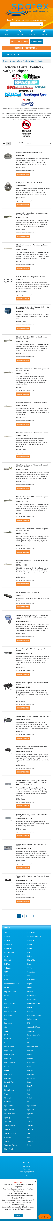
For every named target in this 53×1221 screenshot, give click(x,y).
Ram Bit (30, 1086)
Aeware (7, 936)
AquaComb (8, 944)
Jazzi (6, 1031)
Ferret (6, 995)
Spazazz (7, 1121)
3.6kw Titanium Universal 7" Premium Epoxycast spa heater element (32, 465)
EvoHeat (30, 992)
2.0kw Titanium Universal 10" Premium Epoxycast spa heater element (32, 369)
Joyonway (31, 1031)
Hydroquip (8, 1015)
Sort (21, 143)
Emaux (29, 988)
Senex (6, 1094)
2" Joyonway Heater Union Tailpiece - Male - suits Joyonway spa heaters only (32, 307)
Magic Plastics (9, 1047)
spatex (29, 1118)
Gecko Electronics (33, 1003)
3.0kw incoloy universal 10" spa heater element (31, 402)
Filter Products (11, 55)
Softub (29, 1098)
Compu (7, 976)
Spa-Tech (30, 1110)
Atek (6, 956)
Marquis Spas (9, 1055)
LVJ (5, 1043)
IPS (28, 1023)
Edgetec (30, 984)
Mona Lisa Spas (10, 1062)
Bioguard (7, 960)
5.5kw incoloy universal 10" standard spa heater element (32, 561)
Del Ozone (31, 980)
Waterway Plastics (10, 1145)
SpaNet (30, 1114)
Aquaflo (30, 944)
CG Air (29, 968)
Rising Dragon (9, 1090)
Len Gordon (8, 1039)
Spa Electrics (32, 1106)
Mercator (7, 1058)
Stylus (29, 1121)
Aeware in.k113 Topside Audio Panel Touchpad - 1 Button (32, 683)
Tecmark (30, 1129)
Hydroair (30, 1011)
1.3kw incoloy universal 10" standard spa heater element (32, 245)
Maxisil (29, 1055)
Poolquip (7, 1078)
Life (28, 1039)
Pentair (7, 1070)
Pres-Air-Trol (9, 1082)
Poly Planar (8, 1074)
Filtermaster (31, 995)
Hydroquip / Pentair (34, 1015)
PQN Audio (31, 1078)
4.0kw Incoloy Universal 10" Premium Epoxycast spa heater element (32, 497)
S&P (28, 1090)
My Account (26, 1166)
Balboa (29, 956)
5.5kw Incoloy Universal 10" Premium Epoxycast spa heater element (32, 529)
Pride (29, 1082)
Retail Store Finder (19, 42)
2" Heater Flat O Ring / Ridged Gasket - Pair (30, 277)
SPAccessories (9, 1114)
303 (5, 932)
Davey (6, 980)
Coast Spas (31, 972)
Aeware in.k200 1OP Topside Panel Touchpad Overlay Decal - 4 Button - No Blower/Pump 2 (31, 781)
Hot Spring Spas (10, 1011)
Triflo (29, 1133)
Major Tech (8, 1051)
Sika (28, 1094)
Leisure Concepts (33, 1035)
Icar (5, 1019)
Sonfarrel (7, 1102)
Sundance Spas (10, 1125)
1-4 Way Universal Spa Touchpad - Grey (29, 152)
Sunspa (7, 1129)
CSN (28, 976)
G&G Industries (9, 1003)
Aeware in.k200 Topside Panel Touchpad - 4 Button (30, 845)
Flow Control (31, 999)
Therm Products (10, 1133)
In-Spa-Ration (32, 1019)
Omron (6, 1066)
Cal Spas (7, 968)
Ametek (7, 940)
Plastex (30, 1070)
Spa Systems (9, 1110)
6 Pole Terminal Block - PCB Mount (27, 592)
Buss (29, 964)
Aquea (29, 948)
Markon (30, 1051)
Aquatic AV (8, 948)
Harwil (6, 1007)
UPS (28, 1137)
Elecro (6, 988)
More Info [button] (18, 1215)
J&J (5, 1027)
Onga (29, 1066)
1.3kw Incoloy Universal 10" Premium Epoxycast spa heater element (32, 214)
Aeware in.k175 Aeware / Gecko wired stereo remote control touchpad (31, 747)
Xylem (29, 1145)
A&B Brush (31, 932)
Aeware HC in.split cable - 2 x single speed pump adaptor (32, 649)
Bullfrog (7, 964)
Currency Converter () (26, 48)
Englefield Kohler (10, 992)
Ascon (29, 952)
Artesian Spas (9, 952)
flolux (6, 999)
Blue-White (31, 960)
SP (28, 1102)
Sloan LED (8, 1098)
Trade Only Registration (26, 1172)
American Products (34, 936)
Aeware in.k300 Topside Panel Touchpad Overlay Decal (32, 876)
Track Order (26, 1169)
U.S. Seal (7, 1137)
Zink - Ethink (8, 1149)
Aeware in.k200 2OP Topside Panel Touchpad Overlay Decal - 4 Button (31, 815)
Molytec (30, 1058)
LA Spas (7, 1035)
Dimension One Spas (11, 984)
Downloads (36, 42)
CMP (6, 972)
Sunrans (30, 1125)
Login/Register (23, 174)
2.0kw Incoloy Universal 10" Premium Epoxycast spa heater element (32, 337)
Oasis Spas (31, 1062)
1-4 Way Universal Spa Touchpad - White (29, 183)
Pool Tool (30, 1074)
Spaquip (7, 1118)
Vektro (6, 1141)
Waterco (30, 1141)
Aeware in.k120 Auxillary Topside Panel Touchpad (32, 716)
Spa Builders (8, 1106)
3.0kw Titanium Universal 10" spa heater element (32, 433)
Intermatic (8, 1023)
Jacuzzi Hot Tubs (33, 1027)
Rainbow (7, 1086)
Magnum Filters (32, 1047)
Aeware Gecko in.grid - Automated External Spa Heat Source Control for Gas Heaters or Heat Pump (32, 617)
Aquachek (31, 940)
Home (5, 61)
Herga (29, 1007)
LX (28, 1043)
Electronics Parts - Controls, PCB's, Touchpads (26, 61)
